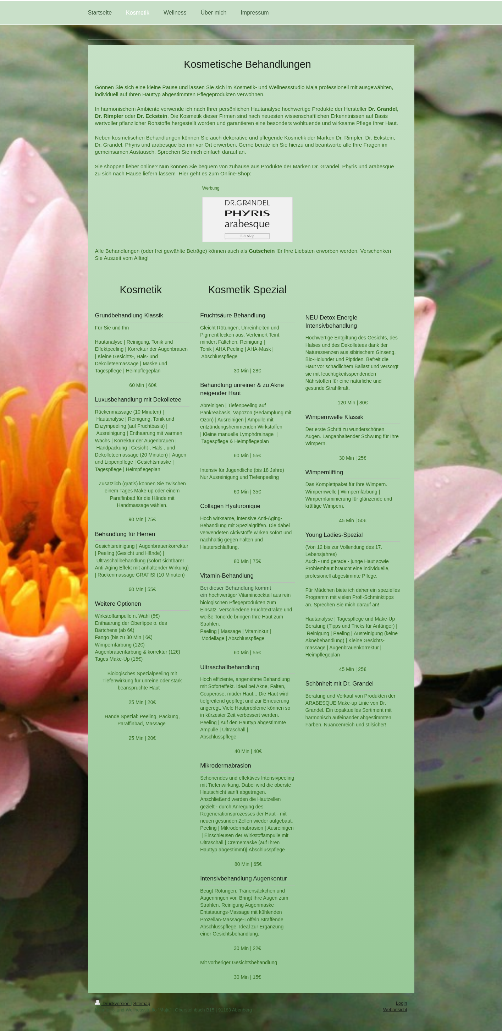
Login (401, 1003)
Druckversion (113, 1003)
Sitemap (141, 1003)
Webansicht (395, 1009)
